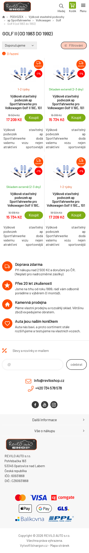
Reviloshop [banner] (17, 7)
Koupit (34, 118)
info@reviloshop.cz (49, 380)
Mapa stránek (59, 545)
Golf (58, 20)
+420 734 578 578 (48, 388)
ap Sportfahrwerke (19, 20)
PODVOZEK (16, 17)
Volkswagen (43, 20)
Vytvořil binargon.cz (34, 545)
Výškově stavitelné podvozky (46, 17)
